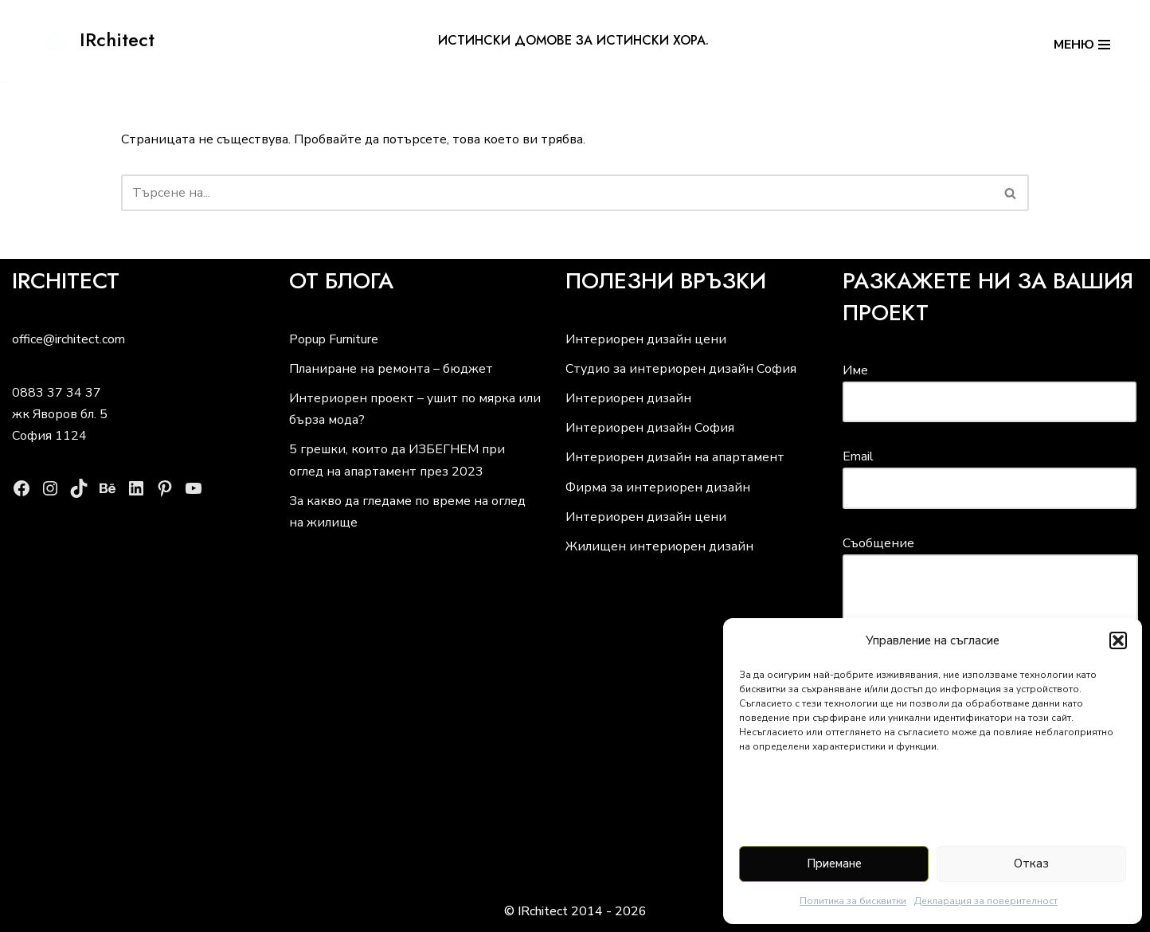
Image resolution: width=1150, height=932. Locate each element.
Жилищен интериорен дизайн (659, 546)
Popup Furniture (333, 339)
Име (989, 386)
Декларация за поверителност (986, 901)
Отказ (1031, 863)
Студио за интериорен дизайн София (680, 369)
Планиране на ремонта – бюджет (391, 369)
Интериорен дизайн (628, 398)
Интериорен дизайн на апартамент (674, 457)
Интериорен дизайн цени (645, 339)
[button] (1118, 640)
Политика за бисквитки (853, 901)
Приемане (834, 863)
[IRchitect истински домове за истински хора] (97, 40)
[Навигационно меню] (1082, 40)
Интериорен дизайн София (649, 428)
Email (989, 472)
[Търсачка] (557, 192)
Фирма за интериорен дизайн (657, 487)
